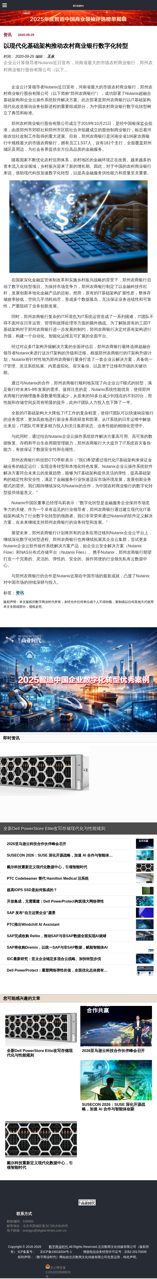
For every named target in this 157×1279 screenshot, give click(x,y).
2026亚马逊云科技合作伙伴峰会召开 (36, 844)
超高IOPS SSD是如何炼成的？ (32, 890)
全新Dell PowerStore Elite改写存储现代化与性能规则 (54, 828)
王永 (50, 56)
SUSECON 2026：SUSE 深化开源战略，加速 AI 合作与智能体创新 (113, 1106)
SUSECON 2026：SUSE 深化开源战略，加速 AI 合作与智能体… (60, 855)
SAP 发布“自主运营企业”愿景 (31, 913)
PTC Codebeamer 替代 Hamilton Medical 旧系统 (48, 878)
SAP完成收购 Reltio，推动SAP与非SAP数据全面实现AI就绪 (56, 936)
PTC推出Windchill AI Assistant (33, 924)
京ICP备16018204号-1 (56, 1252)
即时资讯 (11, 738)
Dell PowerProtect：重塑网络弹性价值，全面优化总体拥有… (57, 970)
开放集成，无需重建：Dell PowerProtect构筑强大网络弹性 (55, 901)
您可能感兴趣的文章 (21, 998)
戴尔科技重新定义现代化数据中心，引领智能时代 (47, 867)
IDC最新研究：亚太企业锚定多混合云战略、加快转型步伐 (54, 959)
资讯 (7, 35)
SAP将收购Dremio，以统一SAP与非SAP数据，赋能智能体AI (57, 947)
